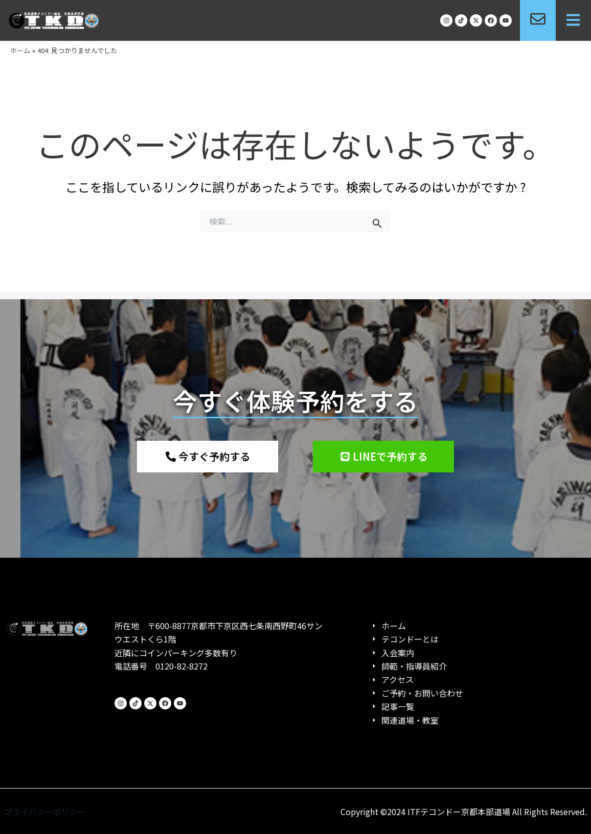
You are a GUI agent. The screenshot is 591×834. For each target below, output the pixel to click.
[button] (573, 20)
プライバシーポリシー (45, 811)
